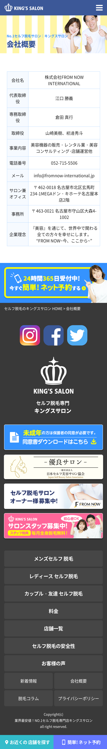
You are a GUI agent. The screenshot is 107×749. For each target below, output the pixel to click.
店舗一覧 (53, 628)
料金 (53, 610)
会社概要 (78, 681)
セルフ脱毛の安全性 (53, 645)
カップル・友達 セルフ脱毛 (53, 593)
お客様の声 (53, 663)
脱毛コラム (28, 698)
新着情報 (28, 681)
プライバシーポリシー (78, 698)
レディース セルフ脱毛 (53, 576)
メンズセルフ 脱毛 (53, 558)
